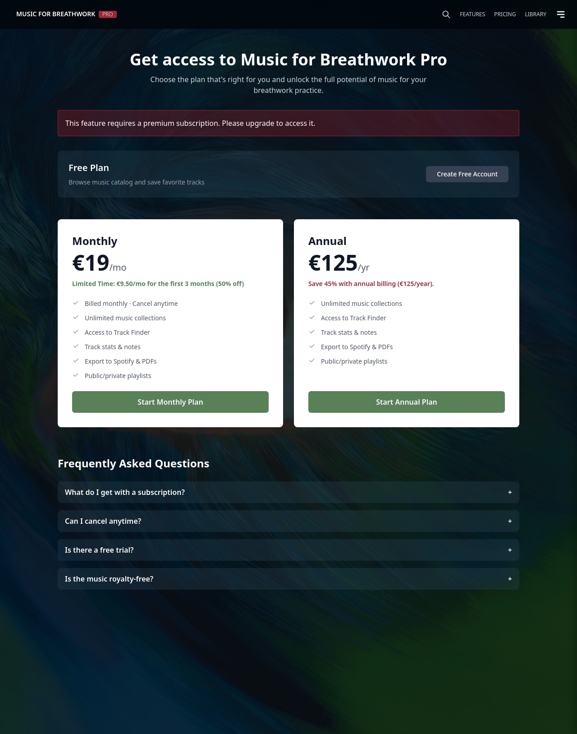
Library (535, 14)
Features (472, 14)
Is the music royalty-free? (288, 578)
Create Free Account (467, 174)
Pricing (505, 14)
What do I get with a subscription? (288, 492)
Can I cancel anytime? (288, 521)
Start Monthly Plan (170, 402)
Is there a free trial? (288, 550)
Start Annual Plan (406, 402)
